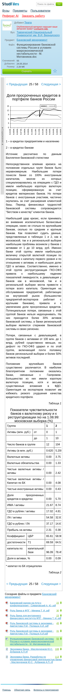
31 (57, 631)
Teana (28, 22)
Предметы (20, 10)
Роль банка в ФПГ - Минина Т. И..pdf (29, 610)
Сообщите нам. (41, 29)
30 (57, 610)
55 (57, 638)
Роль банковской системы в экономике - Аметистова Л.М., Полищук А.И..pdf (32, 624)
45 (57, 623)
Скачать (27, 71)
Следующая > (51, 84)
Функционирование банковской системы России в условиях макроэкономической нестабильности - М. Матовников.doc (32, 641)
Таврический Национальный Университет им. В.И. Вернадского (38, 34)
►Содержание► (2, 135)
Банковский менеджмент (32, 40)
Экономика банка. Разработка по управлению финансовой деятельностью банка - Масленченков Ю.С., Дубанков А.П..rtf (36, 659)
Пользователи (40, 10)
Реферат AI (10, 16)
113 (57, 656)
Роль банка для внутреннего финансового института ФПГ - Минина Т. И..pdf (35, 617)
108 (57, 649)
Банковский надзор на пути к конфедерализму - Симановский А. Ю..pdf (33, 604)
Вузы (5, 10)
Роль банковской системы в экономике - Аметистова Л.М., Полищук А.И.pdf (32, 632)
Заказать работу (33, 16)
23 (57, 615)
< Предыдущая (17, 84)
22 (57, 603)
